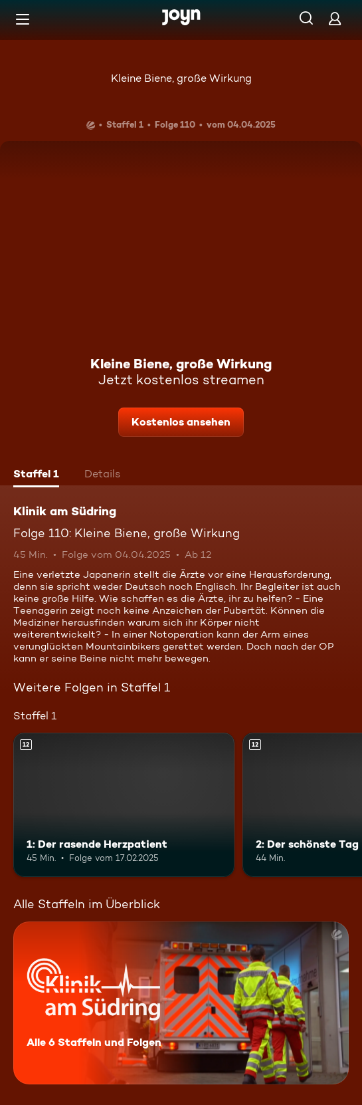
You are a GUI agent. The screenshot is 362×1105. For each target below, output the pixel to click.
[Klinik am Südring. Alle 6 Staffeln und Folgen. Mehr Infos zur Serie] (181, 1002)
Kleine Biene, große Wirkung (181, 78)
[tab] (36, 475)
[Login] (334, 18)
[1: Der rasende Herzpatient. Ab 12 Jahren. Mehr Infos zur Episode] (123, 804)
